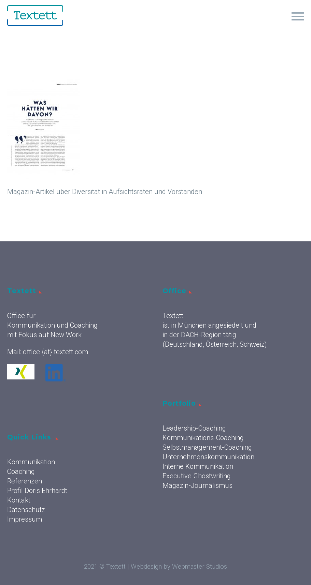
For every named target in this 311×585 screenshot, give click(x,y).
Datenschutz (26, 510)
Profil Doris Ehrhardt (37, 490)
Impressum (24, 519)
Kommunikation (31, 462)
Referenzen (24, 481)
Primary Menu (298, 16)
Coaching (21, 471)
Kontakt (18, 500)
